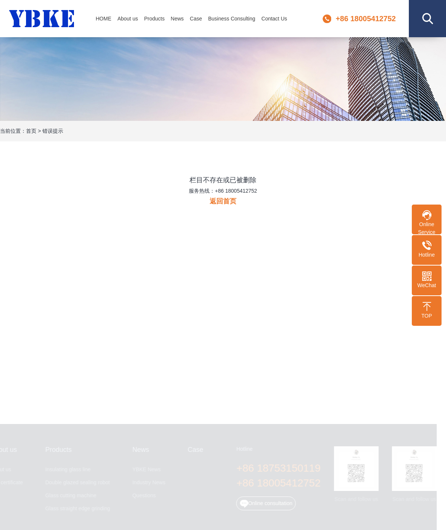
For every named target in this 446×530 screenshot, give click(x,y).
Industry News (147, 482)
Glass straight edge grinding (76, 508)
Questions (143, 495)
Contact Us (274, 19)
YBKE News (145, 469)
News (177, 19)
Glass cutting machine (69, 495)
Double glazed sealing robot (76, 482)
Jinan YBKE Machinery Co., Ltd (42, 19)
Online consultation (265, 504)
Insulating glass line (66, 469)
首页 (31, 131)
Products (154, 19)
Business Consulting (231, 19)
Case (196, 19)
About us (127, 19)
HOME (103, 19)
